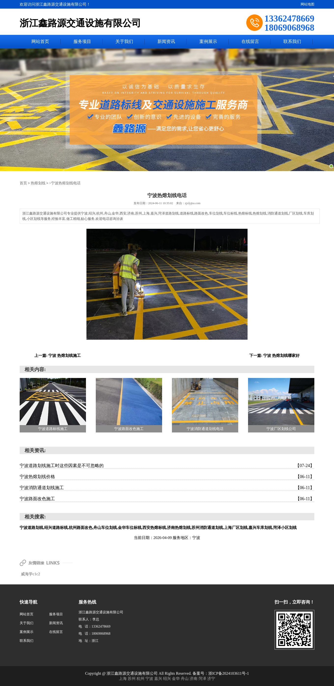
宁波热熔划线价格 (167, 476)
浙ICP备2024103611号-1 (228, 673)
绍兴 (167, 678)
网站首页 (40, 41)
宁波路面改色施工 (167, 498)
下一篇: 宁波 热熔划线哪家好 (274, 355)
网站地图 (307, 4)
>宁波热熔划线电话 (62, 183)
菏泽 (202, 678)
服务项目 (82, 41)
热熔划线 (37, 183)
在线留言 (250, 41)
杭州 (141, 678)
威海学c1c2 (30, 574)
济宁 (211, 678)
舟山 (185, 678)
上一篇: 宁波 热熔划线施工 (57, 355)
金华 (176, 678)
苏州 (132, 678)
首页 (23, 183)
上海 (123, 678)
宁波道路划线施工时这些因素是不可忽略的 (167, 465)
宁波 (149, 678)
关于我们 (124, 41)
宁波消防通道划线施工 (167, 487)
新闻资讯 (166, 41)
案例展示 (208, 41)
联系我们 (292, 41)
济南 (194, 678)
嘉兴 (158, 678)
